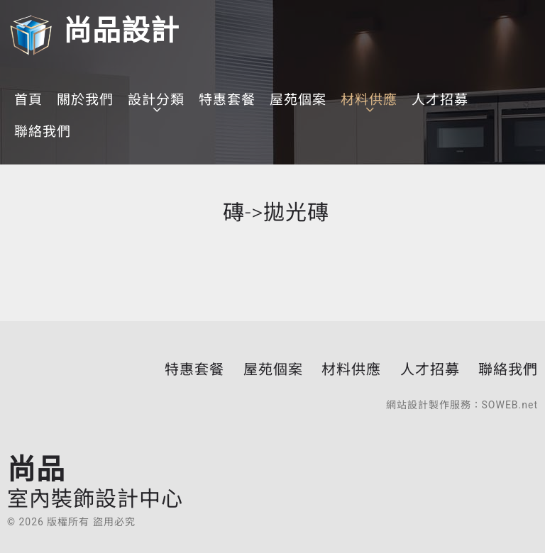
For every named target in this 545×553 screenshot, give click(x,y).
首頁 (28, 99)
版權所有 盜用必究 (91, 521)
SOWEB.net (510, 404)
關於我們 (85, 99)
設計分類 (156, 99)
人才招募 (440, 99)
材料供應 (369, 99)
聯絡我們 (42, 131)
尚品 (95, 481)
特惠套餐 (227, 99)
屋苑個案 (298, 99)
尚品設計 (93, 31)
